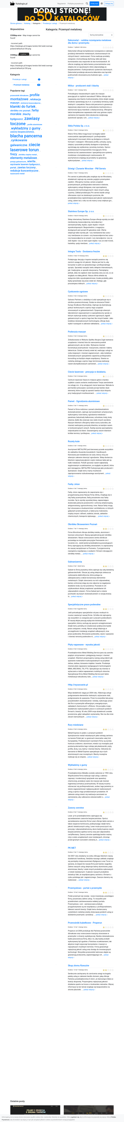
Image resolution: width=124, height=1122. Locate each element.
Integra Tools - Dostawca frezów (84, 251)
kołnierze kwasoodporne (31, 103)
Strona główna (16, 23)
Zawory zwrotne (76, 807)
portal (13, 167)
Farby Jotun (74, 484)
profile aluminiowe (34, 124)
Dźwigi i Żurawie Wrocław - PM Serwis (87, 168)
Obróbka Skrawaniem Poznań (82, 524)
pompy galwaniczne (18, 162)
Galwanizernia (75, 561)
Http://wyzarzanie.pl (78, 684)
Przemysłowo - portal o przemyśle (85, 888)
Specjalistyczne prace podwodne (84, 604)
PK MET (72, 848)
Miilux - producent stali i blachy (83, 85)
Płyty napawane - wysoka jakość (84, 644)
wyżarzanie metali (17, 174)
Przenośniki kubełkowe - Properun (85, 922)
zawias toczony (26, 167)
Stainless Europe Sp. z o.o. (81, 211)
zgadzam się (75, 1117)
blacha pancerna (26, 135)
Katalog (27, 23)
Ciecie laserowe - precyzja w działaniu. (87, 371)
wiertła (31, 161)
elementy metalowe (24, 158)
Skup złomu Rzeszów (78, 965)
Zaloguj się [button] (109, 3)
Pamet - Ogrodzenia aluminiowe (84, 401)
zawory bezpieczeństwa (22, 131)
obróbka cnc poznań (20, 110)
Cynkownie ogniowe (78, 291)
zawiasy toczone (25, 121)
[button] (87, 4)
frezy (14, 154)
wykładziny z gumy (26, 128)
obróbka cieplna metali (28, 155)
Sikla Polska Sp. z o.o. (79, 125)
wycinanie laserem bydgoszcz (25, 164)
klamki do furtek (23, 106)
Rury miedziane (75, 725)
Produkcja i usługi (50, 23)
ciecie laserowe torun (25, 147)
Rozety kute (74, 441)
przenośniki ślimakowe (19, 95)
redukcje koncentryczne (24, 170)
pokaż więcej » (94, 118)
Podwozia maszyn (77, 331)
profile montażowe (25, 97)
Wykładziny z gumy (77, 765)
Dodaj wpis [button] (94, 3)
